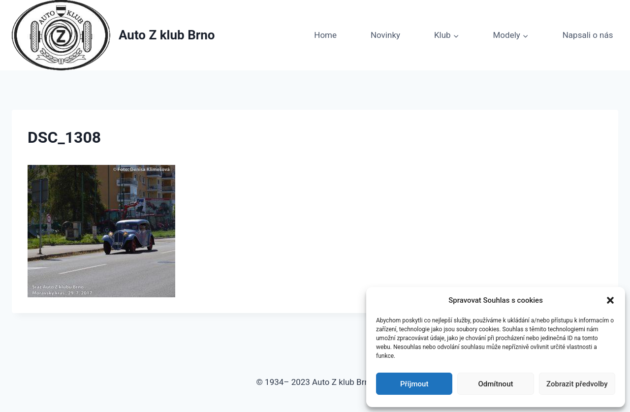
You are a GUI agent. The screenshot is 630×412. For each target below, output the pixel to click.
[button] (610, 300)
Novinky (385, 35)
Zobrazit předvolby (577, 384)
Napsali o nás (588, 35)
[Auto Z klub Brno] (113, 35)
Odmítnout (495, 384)
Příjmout (414, 384)
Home (325, 35)
